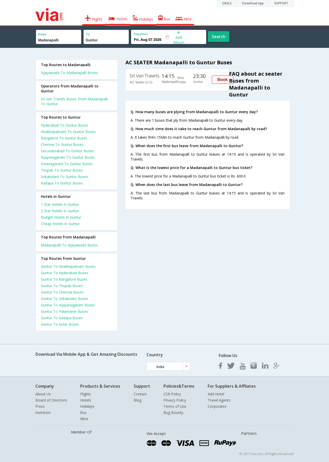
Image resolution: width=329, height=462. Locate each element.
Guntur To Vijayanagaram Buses (68, 305)
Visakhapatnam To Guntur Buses (68, 131)
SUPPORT (281, 3)
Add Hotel (216, 394)
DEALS (227, 3)
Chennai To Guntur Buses (62, 144)
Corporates (217, 406)
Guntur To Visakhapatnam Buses (68, 266)
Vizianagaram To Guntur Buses (67, 163)
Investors (43, 412)
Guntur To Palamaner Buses (64, 311)
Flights (85, 394)
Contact (140, 394)
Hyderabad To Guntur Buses (64, 125)
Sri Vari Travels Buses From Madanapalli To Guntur (74, 101)
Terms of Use (174, 406)
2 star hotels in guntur (60, 210)
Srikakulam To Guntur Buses (64, 176)
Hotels (85, 400)
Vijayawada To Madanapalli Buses (69, 72)
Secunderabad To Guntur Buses (67, 150)
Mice (84, 418)
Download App (253, 3)
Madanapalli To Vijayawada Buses (69, 245)
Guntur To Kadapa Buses (62, 317)
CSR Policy (172, 394)
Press (40, 406)
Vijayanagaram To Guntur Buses (68, 157)
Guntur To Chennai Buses (62, 292)
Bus (83, 412)
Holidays (87, 406)
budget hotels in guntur (61, 217)
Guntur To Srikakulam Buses (64, 298)
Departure (141, 34)
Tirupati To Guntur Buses (62, 170)
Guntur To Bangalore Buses (64, 279)
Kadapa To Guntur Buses (62, 183)
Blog (137, 400)
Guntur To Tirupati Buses (62, 285)
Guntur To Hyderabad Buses (64, 272)
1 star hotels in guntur (60, 204)
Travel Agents (219, 400)
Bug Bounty (173, 412)
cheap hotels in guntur (60, 223)
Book (222, 79)
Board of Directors (51, 400)
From (42, 34)
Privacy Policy (174, 400)
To (88, 34)
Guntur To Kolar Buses (60, 324)
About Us (43, 394)
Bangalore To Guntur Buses (64, 138)
